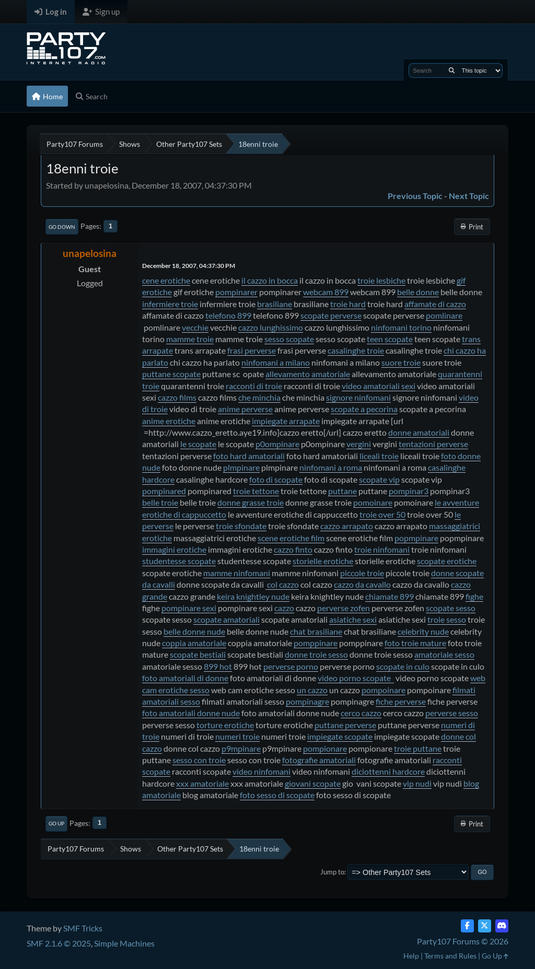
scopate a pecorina (364, 409)
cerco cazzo (361, 713)
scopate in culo (402, 666)
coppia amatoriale (194, 643)
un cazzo (312, 690)
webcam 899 (325, 292)
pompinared (164, 491)
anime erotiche (168, 421)
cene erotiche (166, 280)
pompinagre (307, 701)
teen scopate (390, 339)
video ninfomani (261, 771)
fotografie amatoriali (319, 760)
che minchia (259, 397)
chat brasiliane (316, 631)
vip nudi (417, 783)
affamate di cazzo (435, 304)
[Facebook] (467, 925)
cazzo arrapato (346, 526)
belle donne (418, 292)
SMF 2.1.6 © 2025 (59, 943)
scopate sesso (450, 608)
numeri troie (237, 736)
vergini (358, 444)
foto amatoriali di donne (185, 678)
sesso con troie (199, 760)
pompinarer (236, 292)
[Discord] (501, 925)
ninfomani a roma (330, 467)
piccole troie (362, 573)
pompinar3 (408, 491)
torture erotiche (225, 725)
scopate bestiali (198, 654)
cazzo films (177, 397)
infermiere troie (170, 304)
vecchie (195, 327)
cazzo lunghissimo (270, 327)
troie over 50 (382, 514)
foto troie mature (415, 643)
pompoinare (383, 690)
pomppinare (316, 643)
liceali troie (379, 456)
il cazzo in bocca (269, 280)
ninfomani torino (401, 327)
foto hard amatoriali (249, 456)
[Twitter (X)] (484, 925)
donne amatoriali (418, 432)
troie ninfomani (382, 549)
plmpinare (241, 467)
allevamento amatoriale (307, 374)
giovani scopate (313, 783)
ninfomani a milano (275, 362)
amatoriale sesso (444, 654)
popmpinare (416, 538)
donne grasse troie (250, 502)
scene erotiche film (291, 538)
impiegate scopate (340, 736)
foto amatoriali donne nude (191, 713)
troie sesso (446, 619)
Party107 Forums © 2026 (462, 941)
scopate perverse (331, 315)
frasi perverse (251, 350)
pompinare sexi (188, 608)
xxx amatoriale (202, 783)
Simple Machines (124, 943)
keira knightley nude (253, 596)
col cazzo (282, 584)
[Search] (452, 70)
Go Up (56, 823)
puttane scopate (171, 374)
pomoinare (372, 502)
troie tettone (256, 491)
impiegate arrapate (286, 421)
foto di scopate (276, 479)
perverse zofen (343, 608)
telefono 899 (228, 315)
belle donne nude (194, 631)
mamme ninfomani (236, 573)
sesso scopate (289, 339)
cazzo (284, 608)
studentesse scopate (179, 561)
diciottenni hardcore (388, 771)
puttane (342, 491)
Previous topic (415, 196)
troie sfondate (241, 526)
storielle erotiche (323, 561)
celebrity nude (423, 631)
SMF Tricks (82, 928)
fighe (474, 596)
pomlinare (444, 315)
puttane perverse (345, 725)
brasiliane (274, 304)
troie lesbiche (381, 280)
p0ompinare (277, 444)
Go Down (62, 227)
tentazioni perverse (433, 444)
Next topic (469, 196)
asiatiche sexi (353, 619)
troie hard (348, 304)
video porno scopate (356, 678)
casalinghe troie (356, 350)
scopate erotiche (446, 561)
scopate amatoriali (226, 619)
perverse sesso (451, 713)
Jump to (332, 872)
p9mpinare (241, 748)
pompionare (325, 748)
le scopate (198, 444)
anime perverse (245, 409)
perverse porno (290, 666)
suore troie (401, 362)
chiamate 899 (389, 596)
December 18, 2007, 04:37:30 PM (188, 265)
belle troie (160, 502)
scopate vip (379, 479)
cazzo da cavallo (362, 584)
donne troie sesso (316, 654)
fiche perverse (401, 701)
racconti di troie (254, 386)
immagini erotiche (174, 549)
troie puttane (417, 748)
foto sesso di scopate (277, 795)
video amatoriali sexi (378, 386)
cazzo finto (293, 549)
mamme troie (190, 339)
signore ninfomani (358, 397)
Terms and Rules (450, 955)
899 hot (218, 666)
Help (411, 955)
